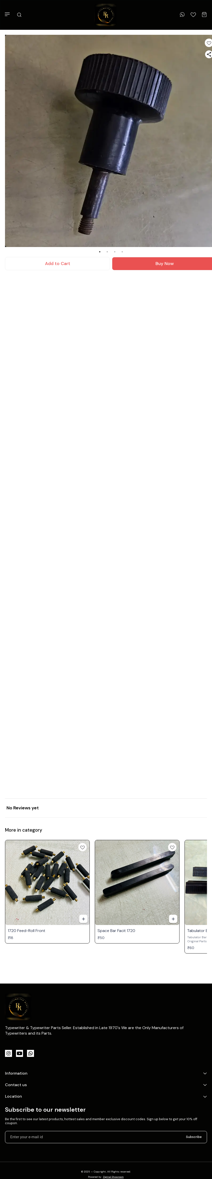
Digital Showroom (113, 1176)
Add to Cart (57, 264)
